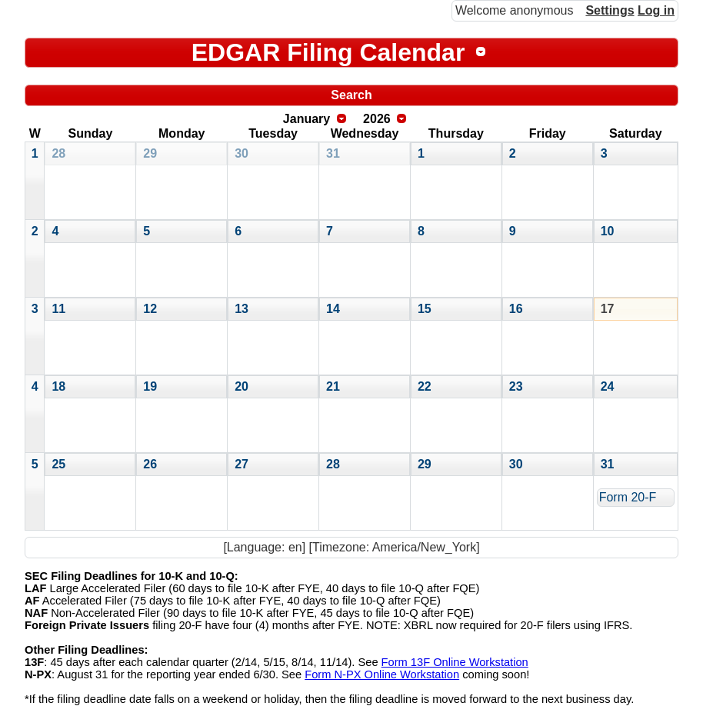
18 (58, 386)
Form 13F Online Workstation (454, 662)
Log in (656, 10)
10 (608, 231)
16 (516, 308)
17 (608, 308)
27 (241, 464)
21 (333, 386)
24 (608, 386)
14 (333, 308)
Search (351, 95)
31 (333, 153)
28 (58, 153)
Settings (609, 10)
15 (424, 308)
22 (424, 386)
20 (241, 386)
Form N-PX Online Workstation (382, 674)
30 (241, 153)
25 (58, 464)
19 (150, 386)
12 (150, 308)
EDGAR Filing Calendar (328, 52)
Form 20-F (628, 497)
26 (150, 464)
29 (150, 153)
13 (241, 308)
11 (58, 308)
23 (516, 386)
